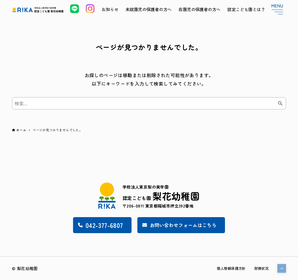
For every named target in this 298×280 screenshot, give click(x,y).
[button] (281, 268)
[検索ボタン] (280, 103)
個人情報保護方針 (226, 268)
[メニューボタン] (277, 9)
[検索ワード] (149, 103)
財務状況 (260, 268)
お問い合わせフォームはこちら (183, 224)
